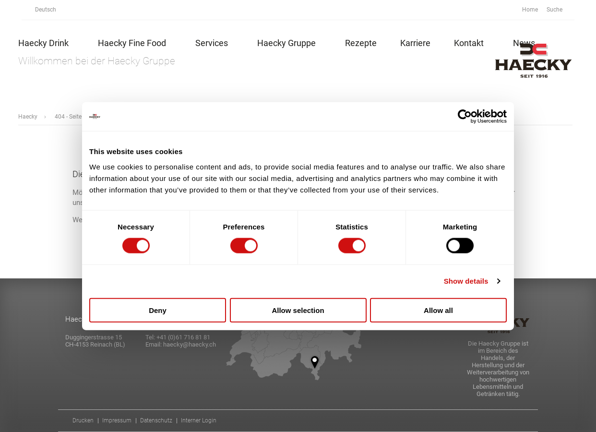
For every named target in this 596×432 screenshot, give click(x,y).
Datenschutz (156, 420)
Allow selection (298, 310)
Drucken (83, 420)
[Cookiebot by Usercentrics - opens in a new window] (465, 116)
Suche (560, 9)
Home (530, 9)
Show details (466, 281)
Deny (158, 310)
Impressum (116, 420)
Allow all (438, 310)
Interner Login (198, 420)
